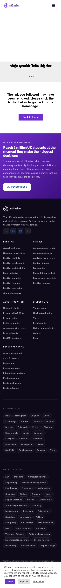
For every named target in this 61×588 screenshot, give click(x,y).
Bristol (47, 416)
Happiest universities (14, 253)
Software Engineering (39, 534)
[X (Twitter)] (28, 231)
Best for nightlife (11, 258)
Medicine (18, 477)
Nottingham (26, 444)
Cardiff (24, 421)
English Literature (13, 500)
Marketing (36, 505)
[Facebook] (13, 231)
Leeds (26, 433)
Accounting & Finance (16, 505)
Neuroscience (28, 545)
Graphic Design (47, 545)
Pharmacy (28, 511)
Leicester (38, 433)
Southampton (25, 450)
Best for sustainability (14, 268)
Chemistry (10, 494)
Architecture (45, 500)
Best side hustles (12, 383)
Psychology (11, 488)
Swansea (41, 450)
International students (14, 373)
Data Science (11, 511)
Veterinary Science (14, 534)
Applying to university (44, 258)
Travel (36, 318)
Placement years (11, 368)
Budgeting (8, 363)
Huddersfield (11, 433)
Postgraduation (11, 378)
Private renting (10, 318)
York (52, 450)
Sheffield (9, 450)
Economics (27, 488)
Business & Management (34, 482)
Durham (9, 427)
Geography (10, 522)
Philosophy (10, 545)
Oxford (40, 444)
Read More (38, 581)
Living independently (44, 328)
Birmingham (20, 416)
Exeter (35, 427)
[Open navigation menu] (53, 5)
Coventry (37, 421)
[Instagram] (6, 231)
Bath (7, 416)
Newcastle (10, 444)
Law (7, 477)
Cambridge (10, 421)
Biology (23, 494)
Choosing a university (44, 248)
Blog (35, 338)
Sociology (10, 517)
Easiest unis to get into (44, 278)
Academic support (12, 353)
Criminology (43, 511)
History (48, 494)
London (23, 438)
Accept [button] (10, 581)
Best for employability (14, 263)
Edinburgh (22, 427)
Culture (37, 333)
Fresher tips (39, 268)
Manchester (37, 438)
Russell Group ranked (44, 273)
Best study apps (11, 388)
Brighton (35, 416)
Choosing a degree (42, 253)
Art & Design (27, 522)
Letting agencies (11, 323)
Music (8, 528)
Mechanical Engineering (17, 540)
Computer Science (37, 477)
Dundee (50, 421)
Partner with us (17, 187)
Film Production (45, 522)
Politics (39, 517)
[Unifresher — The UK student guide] (12, 5)
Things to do (39, 308)
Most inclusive (10, 273)
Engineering (11, 482)
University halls (11, 308)
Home (30, 76)
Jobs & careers (11, 358)
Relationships (40, 323)
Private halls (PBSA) (13, 313)
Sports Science (23, 528)
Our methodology (12, 293)
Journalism (25, 517)
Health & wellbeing (42, 313)
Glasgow (48, 427)
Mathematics (43, 488)
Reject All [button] (24, 581)
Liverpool (9, 438)
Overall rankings (11, 248)
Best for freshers (11, 283)
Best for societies (12, 278)
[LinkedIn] (20, 231)
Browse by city (10, 333)
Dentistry (40, 528)
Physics (36, 494)
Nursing (30, 500)
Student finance (41, 263)
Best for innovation (12, 288)
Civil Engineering (41, 540)
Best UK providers (12, 338)
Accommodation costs (14, 328)
